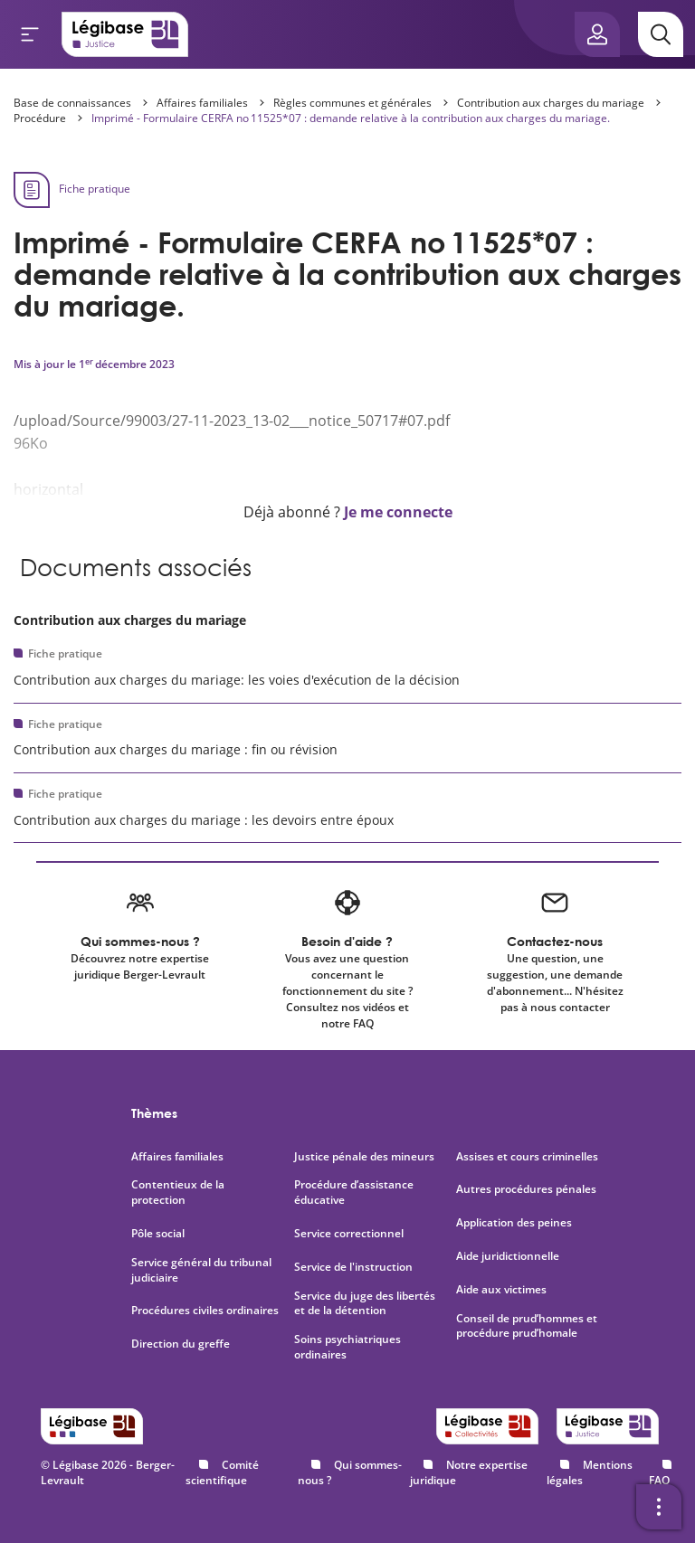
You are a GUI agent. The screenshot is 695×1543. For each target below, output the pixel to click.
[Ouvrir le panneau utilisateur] (597, 34)
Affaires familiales (202, 102)
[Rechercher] (660, 34)
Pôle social (158, 1233)
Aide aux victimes (501, 1290)
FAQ (659, 1480)
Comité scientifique (222, 1472)
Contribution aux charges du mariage (550, 102)
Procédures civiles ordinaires (205, 1310)
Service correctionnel (349, 1233)
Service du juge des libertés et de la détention (364, 1304)
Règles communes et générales (352, 102)
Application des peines (514, 1223)
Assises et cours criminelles (527, 1157)
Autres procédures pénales (526, 1189)
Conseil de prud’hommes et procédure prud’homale (526, 1326)
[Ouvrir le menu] (30, 34)
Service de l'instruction (353, 1267)
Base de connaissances (72, 102)
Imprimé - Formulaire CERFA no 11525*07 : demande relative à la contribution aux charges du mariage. (350, 118)
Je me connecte (398, 512)
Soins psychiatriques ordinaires (347, 1347)
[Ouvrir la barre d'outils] (658, 1506)
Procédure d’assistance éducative (354, 1192)
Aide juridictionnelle (507, 1256)
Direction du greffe (180, 1344)
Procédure (40, 118)
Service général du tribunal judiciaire (201, 1270)
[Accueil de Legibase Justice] (125, 34)
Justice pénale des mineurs (364, 1157)
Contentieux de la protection (177, 1192)
